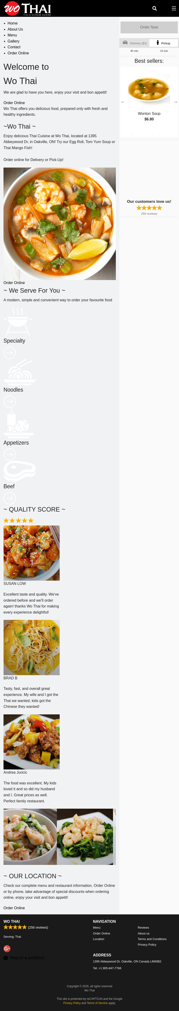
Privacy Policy (147, 944)
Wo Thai (11, 921)
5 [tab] (159, 134)
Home (13, 23)
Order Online (18, 53)
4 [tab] (152, 134)
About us (144, 933)
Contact (14, 47)
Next (175, 101)
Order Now (149, 27)
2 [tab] (138, 134)
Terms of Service (97, 1003)
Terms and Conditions (152, 939)
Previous (122, 101)
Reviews (143, 927)
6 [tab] (166, 134)
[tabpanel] (149, 99)
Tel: (107, 968)
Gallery (14, 41)
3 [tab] (145, 134)
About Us (15, 29)
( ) (164, 8)
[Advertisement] (149, 169)
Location (98, 939)
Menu (12, 35)
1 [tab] (131, 134)
